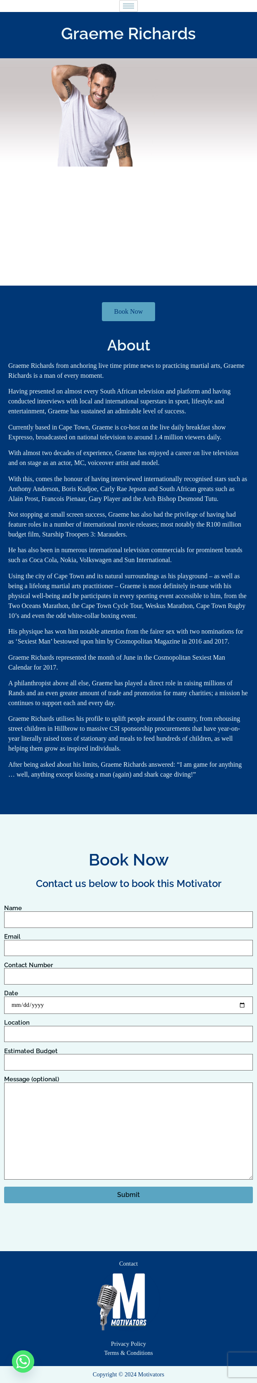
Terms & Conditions (128, 1353)
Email (128, 942)
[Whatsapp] (23, 1361)
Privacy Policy (128, 1343)
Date (128, 999)
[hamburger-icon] (128, 6)
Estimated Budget (128, 1057)
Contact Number (128, 971)
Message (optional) (128, 1128)
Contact (128, 1263)
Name (128, 914)
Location (128, 1028)
